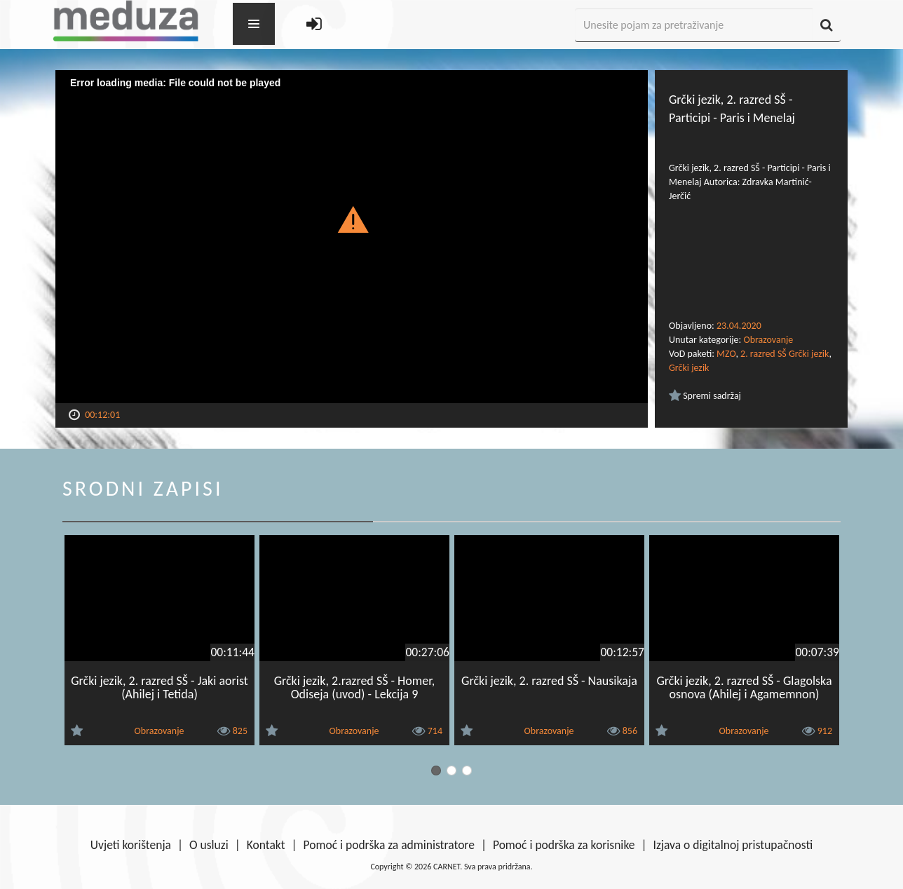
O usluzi (209, 845)
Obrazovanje (768, 340)
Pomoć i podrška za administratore (389, 845)
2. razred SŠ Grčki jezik (784, 354)
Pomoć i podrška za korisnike (564, 845)
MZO (726, 354)
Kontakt (266, 845)
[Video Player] (351, 236)
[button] (351, 218)
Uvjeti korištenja (130, 845)
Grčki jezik (689, 368)
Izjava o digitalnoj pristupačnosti (733, 845)
